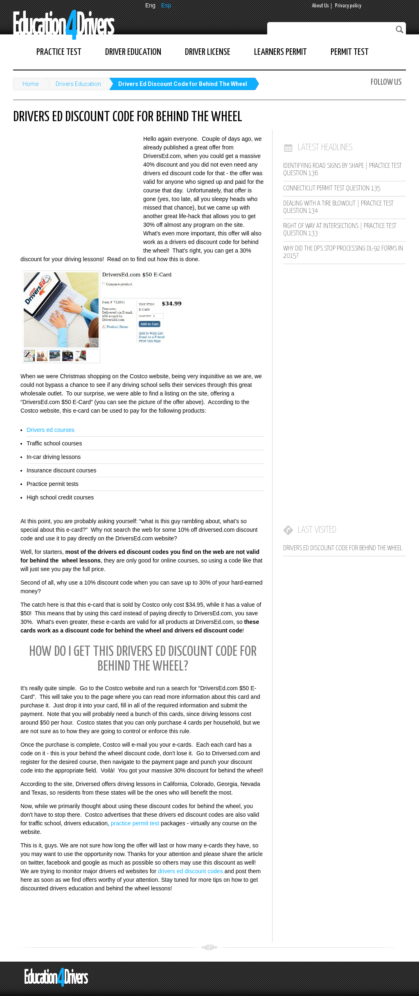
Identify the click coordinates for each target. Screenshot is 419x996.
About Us (320, 6)
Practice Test (58, 52)
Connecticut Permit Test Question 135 (332, 188)
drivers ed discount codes (190, 871)
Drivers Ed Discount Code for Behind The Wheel (182, 84)
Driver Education (133, 52)
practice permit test (135, 823)
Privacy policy (348, 6)
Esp (166, 5)
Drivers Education (78, 84)
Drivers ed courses (50, 430)
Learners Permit (280, 52)
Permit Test (350, 52)
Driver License (207, 52)
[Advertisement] (74, 188)
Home (30, 84)
